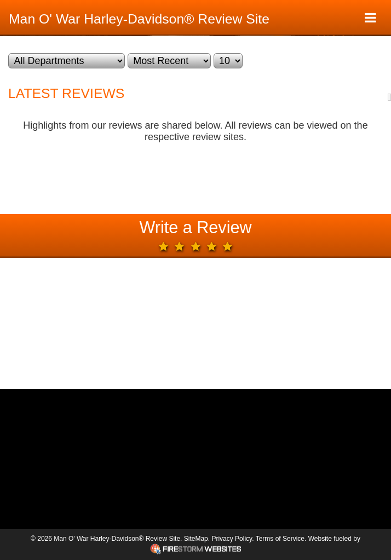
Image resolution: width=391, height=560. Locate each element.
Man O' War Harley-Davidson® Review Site (139, 18)
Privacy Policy (231, 538)
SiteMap (196, 538)
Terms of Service (280, 538)
